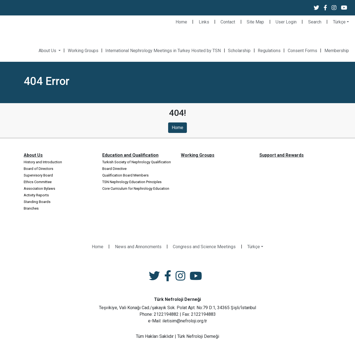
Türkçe (339, 22)
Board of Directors (38, 169)
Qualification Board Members (125, 175)
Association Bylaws (39, 188)
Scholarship (239, 50)
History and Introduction (43, 162)
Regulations (269, 50)
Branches (31, 208)
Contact (227, 22)
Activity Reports (36, 195)
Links (204, 22)
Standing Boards (37, 202)
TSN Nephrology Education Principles (132, 182)
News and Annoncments (138, 246)
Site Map (255, 22)
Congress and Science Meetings (204, 246)
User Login (286, 22)
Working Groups (83, 50)
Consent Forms (302, 50)
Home (181, 22)
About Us (48, 50)
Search (314, 22)
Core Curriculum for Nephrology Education (135, 188)
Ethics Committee (38, 182)
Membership (336, 50)
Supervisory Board (38, 175)
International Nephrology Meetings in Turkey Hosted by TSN (163, 50)
